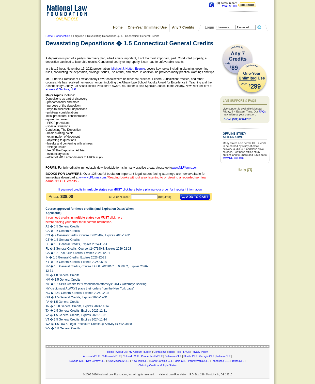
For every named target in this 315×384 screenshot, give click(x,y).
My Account (135, 351)
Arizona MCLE (91, 356)
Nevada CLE (76, 360)
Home (118, 27)
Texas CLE (238, 360)
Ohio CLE (180, 360)
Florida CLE (190, 356)
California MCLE (111, 356)
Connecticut (63, 35)
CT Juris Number (119, 196)
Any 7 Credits (183, 27)
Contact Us (160, 351)
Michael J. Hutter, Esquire (128, 68)
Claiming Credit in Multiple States (158, 365)
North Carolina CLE (161, 360)
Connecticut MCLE (152, 356)
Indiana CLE (223, 356)
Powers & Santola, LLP (61, 89)
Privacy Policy (200, 351)
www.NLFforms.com (185, 167)
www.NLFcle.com (233, 157)
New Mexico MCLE (118, 360)
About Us (121, 351)
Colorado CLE (131, 356)
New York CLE (140, 360)
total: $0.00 (229, 6)
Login (209, 27)
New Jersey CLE (95, 360)
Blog (170, 351)
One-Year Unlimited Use (147, 27)
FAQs (262, 111)
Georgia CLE (206, 356)
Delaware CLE (173, 356)
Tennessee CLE (220, 360)
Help (244, 170)
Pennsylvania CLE (198, 360)
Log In (147, 351)
